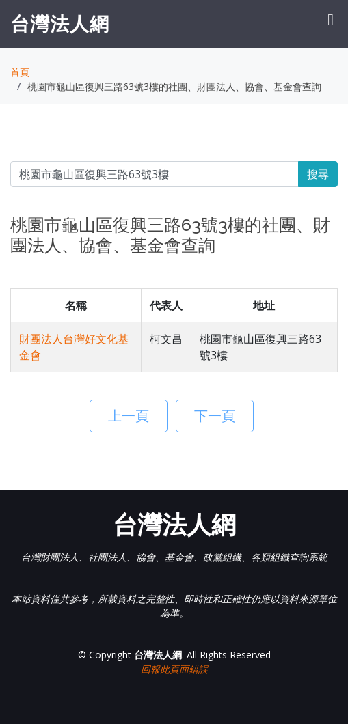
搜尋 (318, 174)
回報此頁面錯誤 (174, 669)
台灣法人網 (59, 23)
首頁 (19, 72)
